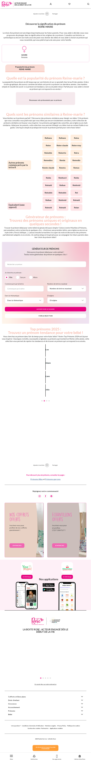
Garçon (22, 303)
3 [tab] (46, 426)
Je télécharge (27, 603)
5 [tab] (50, 704)
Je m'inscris (16, 571)
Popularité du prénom (25, 68)
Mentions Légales (50, 752)
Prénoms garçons (53, 505)
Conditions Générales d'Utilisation (33, 752)
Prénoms (11, 737)
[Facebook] (45, 522)
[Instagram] (39, 522)
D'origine (50, 322)
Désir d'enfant (13, 726)
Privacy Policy (61, 752)
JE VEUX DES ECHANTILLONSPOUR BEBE (45, 748)
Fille (10, 303)
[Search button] (88, 4)
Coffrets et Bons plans (17, 723)
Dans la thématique (12, 322)
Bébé (10, 740)
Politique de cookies (73, 752)
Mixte (35, 303)
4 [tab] (49, 426)
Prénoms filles (36, 505)
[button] (11, 757)
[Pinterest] (51, 522)
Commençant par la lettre (14, 310)
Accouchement (14, 733)
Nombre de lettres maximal (57, 310)
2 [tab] (44, 426)
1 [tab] (42, 426)
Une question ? (16, 752)
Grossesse (12, 730)
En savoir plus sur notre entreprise (45, 710)
